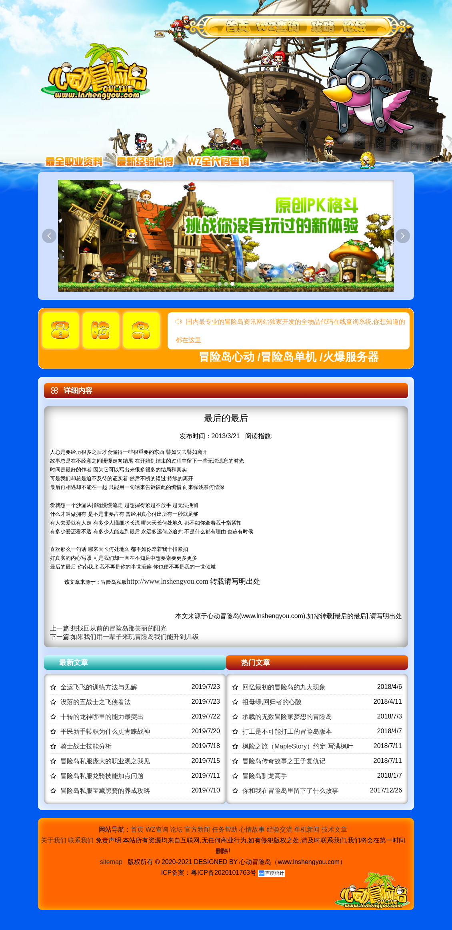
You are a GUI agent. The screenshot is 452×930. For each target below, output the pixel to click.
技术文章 (334, 829)
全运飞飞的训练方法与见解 (98, 687)
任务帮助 (225, 829)
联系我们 (81, 840)
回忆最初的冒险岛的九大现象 (284, 687)
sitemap (111, 861)
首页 (137, 829)
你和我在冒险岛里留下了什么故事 (290, 790)
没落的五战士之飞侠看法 (95, 701)
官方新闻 (197, 829)
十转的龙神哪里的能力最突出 (102, 716)
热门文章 (255, 663)
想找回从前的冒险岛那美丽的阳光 (119, 628)
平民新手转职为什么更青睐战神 (105, 731)
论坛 (176, 829)
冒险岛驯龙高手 (264, 775)
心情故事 (252, 829)
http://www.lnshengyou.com (167, 581)
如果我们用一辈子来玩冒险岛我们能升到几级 (135, 636)
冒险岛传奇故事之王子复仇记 (284, 761)
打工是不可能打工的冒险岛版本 (287, 731)
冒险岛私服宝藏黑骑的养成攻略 (105, 790)
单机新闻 (307, 829)
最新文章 (73, 663)
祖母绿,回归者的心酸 (272, 701)
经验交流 (279, 829)
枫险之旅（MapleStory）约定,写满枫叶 (297, 746)
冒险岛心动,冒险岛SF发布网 (97, 71)
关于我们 (53, 840)
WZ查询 (157, 829)
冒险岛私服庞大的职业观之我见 (105, 761)
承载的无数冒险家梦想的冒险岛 (287, 716)
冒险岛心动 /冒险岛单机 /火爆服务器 (288, 357)
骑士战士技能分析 (86, 746)
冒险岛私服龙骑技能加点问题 (102, 775)
